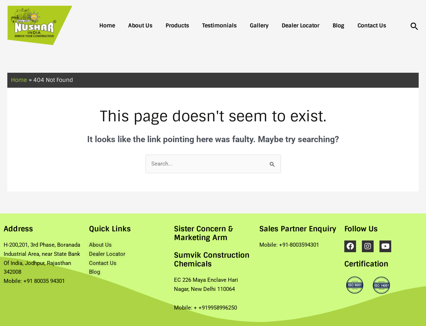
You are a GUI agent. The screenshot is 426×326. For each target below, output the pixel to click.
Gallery (246, 25)
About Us (136, 25)
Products (170, 25)
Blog (319, 25)
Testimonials (209, 25)
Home (106, 25)
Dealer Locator (284, 25)
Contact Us (350, 25)
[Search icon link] (414, 27)
